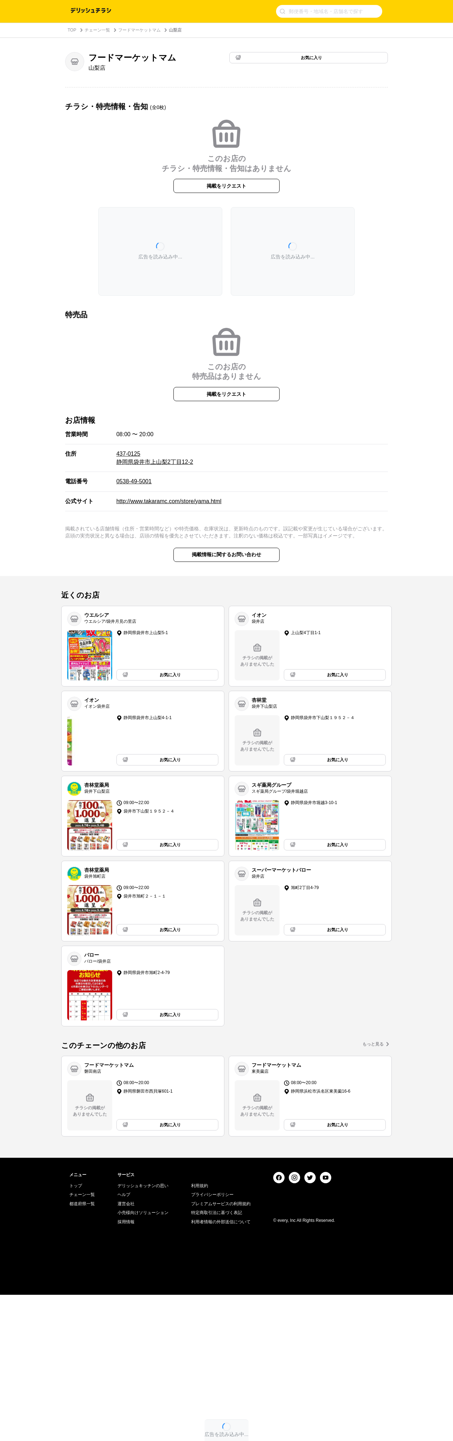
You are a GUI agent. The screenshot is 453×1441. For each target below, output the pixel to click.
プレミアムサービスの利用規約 (221, 1350)
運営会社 (125, 1350)
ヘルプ (123, 1341)
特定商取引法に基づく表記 (216, 1359)
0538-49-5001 (134, 481)
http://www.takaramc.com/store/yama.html (169, 501)
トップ (75, 1331)
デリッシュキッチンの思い (142, 1331)
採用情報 (125, 1368)
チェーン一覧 (97, 30)
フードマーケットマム (139, 30)
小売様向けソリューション (142, 1359)
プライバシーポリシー (212, 1341)
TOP (72, 30)
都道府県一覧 (82, 1350)
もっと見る (373, 1044)
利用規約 (199, 1331)
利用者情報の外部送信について (221, 1368)
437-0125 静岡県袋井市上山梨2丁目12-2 (154, 458)
